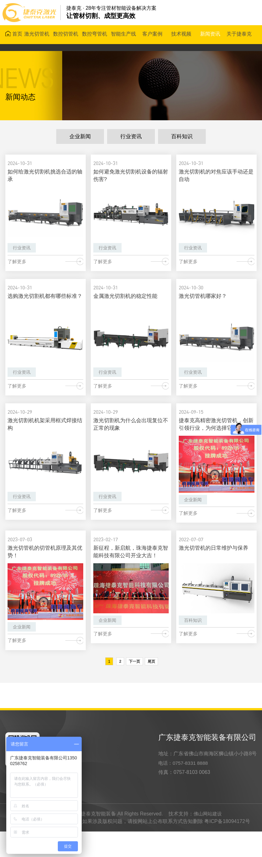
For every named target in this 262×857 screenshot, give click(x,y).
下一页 (134, 686)
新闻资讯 (210, 34)
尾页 (151, 686)
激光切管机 (37, 34)
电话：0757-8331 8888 (184, 788)
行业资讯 (131, 137)
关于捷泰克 (240, 34)
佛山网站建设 (208, 839)
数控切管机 (66, 34)
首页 (14, 34)
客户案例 (153, 34)
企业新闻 (80, 137)
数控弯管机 (95, 34)
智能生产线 (124, 34)
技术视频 (182, 34)
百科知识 (182, 137)
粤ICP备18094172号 (227, 846)
